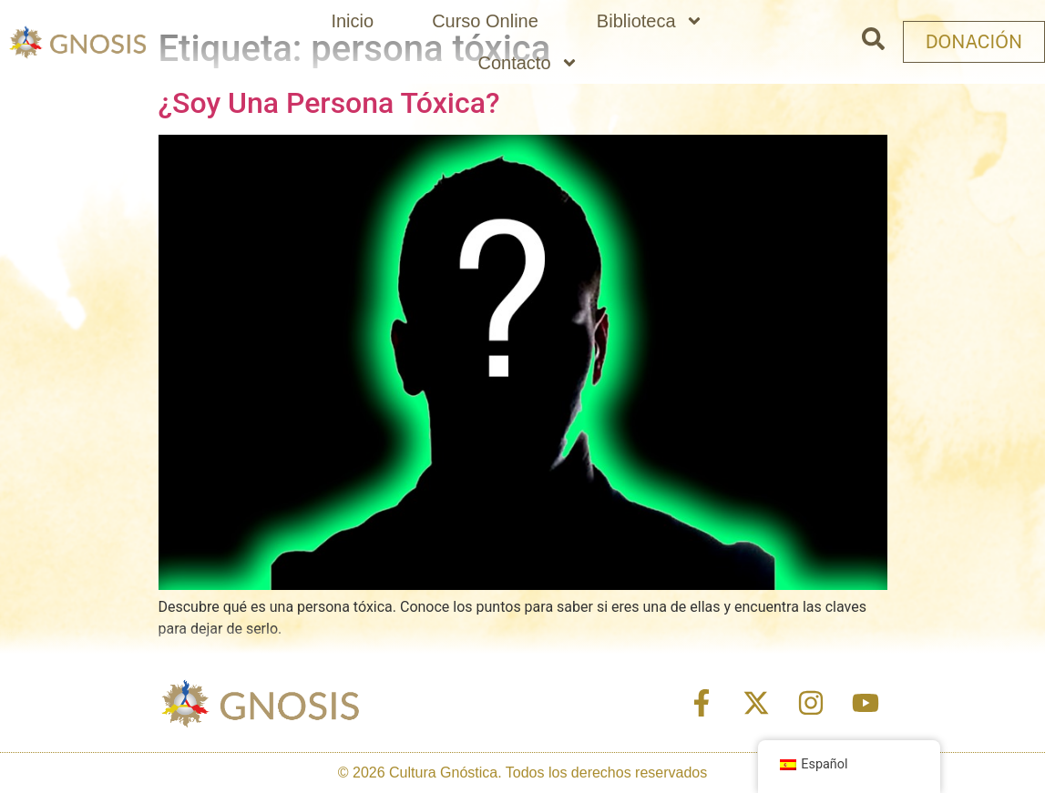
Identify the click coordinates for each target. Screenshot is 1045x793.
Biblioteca (650, 21)
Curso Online (485, 21)
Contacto (527, 63)
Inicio (352, 21)
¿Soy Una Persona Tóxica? (329, 103)
